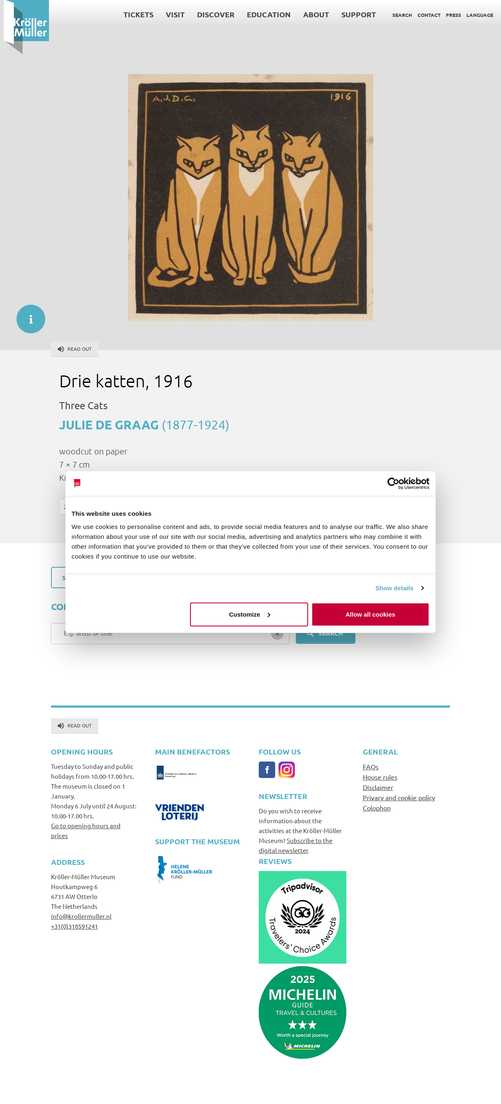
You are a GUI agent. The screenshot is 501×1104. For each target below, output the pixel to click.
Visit (171, 14)
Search (398, 15)
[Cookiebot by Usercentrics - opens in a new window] (393, 483)
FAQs (370, 766)
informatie (26, 315)
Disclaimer (378, 787)
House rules (380, 777)
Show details (395, 588)
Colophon (377, 808)
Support (355, 14)
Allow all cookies (370, 613)
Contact (425, 15)
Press (449, 15)
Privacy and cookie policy (399, 797)
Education (265, 14)
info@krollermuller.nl (81, 916)
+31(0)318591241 (74, 926)
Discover (212, 14)
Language (476, 15)
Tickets (135, 14)
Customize (249, 613)
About (312, 14)
